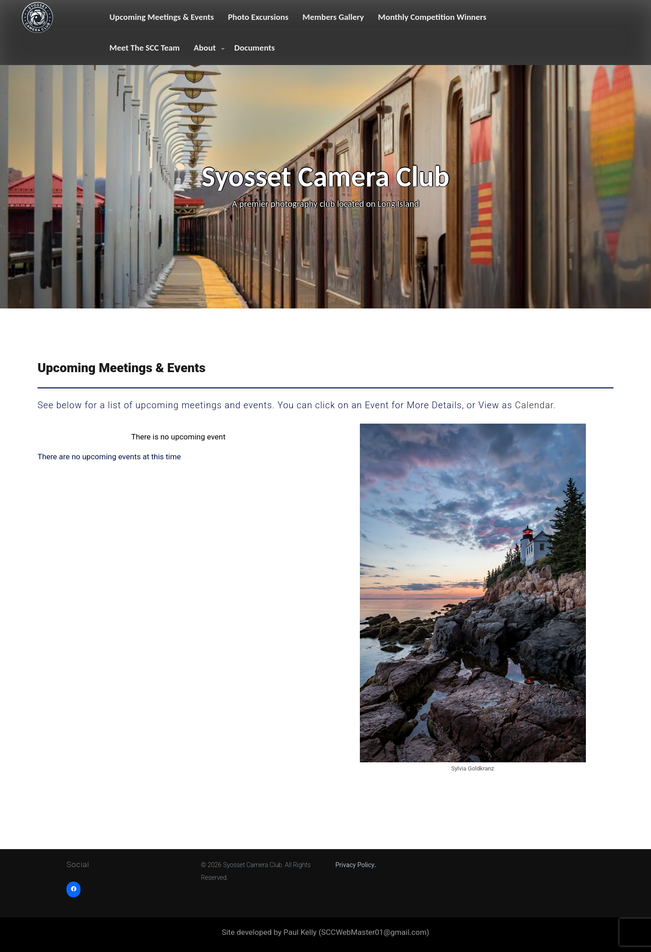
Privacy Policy (354, 864)
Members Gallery (333, 17)
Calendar (534, 405)
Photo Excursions (258, 17)
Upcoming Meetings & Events (161, 17)
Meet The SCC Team (144, 47)
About (205, 47)
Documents (254, 47)
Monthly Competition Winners (432, 17)
